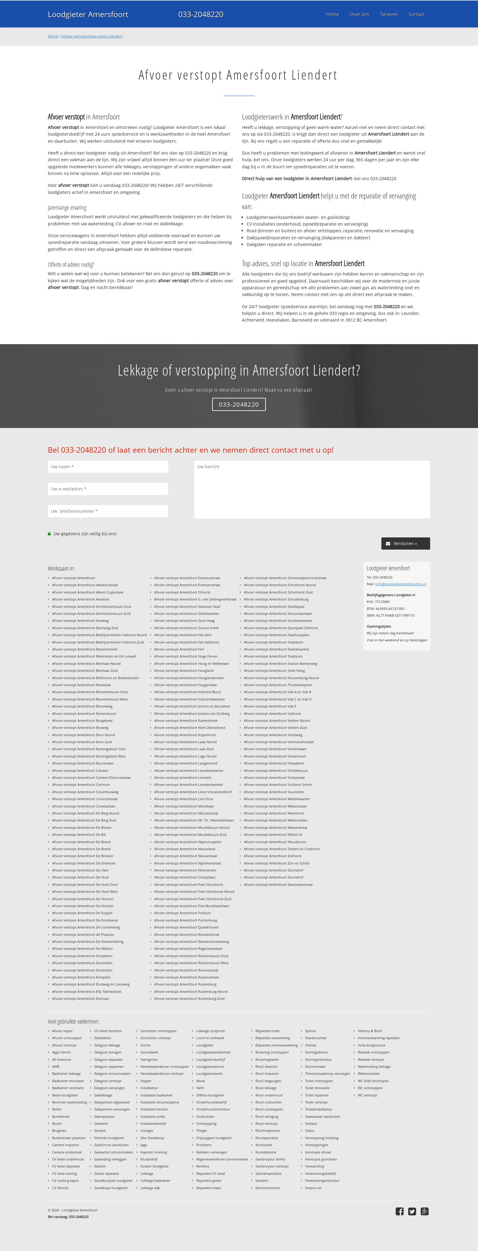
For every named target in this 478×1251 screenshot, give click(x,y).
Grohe (145, 1045)
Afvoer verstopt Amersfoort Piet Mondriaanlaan (191, 906)
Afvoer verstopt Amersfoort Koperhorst (185, 734)
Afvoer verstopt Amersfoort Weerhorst (274, 813)
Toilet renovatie (317, 1087)
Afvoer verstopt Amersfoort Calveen (80, 770)
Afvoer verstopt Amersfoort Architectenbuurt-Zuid (91, 613)
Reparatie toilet (267, 1030)
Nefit (200, 1087)
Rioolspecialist (266, 1137)
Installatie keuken (154, 1109)
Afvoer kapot (62, 1030)
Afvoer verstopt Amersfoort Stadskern (273, 642)
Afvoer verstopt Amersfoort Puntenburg (185, 920)
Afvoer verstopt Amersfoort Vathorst (272, 713)
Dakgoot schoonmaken (112, 1073)
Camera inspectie (65, 1144)
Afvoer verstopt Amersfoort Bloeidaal (81, 685)
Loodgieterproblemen (213, 1052)
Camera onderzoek (67, 1152)
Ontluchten (205, 1116)
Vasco (309, 1130)
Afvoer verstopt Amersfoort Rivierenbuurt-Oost (191, 955)
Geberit (100, 1166)
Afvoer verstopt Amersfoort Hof (179, 649)
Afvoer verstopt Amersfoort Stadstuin (273, 656)
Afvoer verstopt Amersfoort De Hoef (80, 877)
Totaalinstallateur (318, 1109)
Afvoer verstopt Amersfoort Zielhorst (272, 856)
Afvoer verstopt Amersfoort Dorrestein (82, 963)
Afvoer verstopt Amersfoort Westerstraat (275, 827)
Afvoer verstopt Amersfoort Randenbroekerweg (191, 941)
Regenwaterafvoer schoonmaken (222, 1159)
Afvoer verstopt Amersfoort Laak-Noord (185, 742)
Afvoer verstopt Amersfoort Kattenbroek (186, 720)
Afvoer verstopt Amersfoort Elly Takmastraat (86, 991)
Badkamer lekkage (66, 1073)
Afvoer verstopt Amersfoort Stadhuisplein (276, 635)
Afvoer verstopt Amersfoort (73, 578)
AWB (55, 1066)
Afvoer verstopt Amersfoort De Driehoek (84, 863)
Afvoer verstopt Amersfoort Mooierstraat (186, 813)
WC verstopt (367, 1095)
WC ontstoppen (370, 1087)
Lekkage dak (150, 1187)
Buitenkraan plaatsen (69, 1137)
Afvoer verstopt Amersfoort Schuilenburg (276, 599)
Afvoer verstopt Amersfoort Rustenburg (185, 984)
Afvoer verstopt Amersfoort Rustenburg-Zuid (189, 998)
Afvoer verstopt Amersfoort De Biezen (82, 827)
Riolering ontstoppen (272, 1052)
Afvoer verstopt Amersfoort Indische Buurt (187, 692)
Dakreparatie (104, 1116)
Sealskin (261, 1180)
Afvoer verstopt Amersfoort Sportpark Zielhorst (281, 628)
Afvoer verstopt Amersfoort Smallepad (274, 606)
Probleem (204, 1144)
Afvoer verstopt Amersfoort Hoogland (184, 670)
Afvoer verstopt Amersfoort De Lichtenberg (86, 927)
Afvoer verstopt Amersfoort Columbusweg (85, 791)
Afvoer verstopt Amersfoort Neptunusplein (188, 841)
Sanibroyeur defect (270, 1159)
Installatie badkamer (157, 1095)
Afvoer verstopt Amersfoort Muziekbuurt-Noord (192, 827)
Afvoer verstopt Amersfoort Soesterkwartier (278, 620)
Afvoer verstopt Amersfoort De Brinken (82, 856)
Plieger (201, 1130)
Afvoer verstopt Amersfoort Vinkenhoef (275, 756)
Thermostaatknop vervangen (328, 1073)
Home (53, 36)
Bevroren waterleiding (69, 1102)
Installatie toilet (153, 1116)
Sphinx (310, 1030)
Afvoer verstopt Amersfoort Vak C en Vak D (278, 699)
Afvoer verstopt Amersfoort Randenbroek (186, 934)
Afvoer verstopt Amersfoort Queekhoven (186, 927)
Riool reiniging (266, 1116)
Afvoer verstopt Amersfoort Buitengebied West (89, 756)
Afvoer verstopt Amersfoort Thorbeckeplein (278, 685)
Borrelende (61, 1116)
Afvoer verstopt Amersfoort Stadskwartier (276, 649)
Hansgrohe (149, 1059)
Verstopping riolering (321, 1137)
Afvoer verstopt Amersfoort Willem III (273, 834)
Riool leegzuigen (268, 1080)
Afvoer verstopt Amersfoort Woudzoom (275, 841)
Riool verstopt (266, 1123)
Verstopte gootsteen (321, 1159)
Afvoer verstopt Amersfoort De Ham (80, 870)
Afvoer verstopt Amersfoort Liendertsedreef (188, 784)
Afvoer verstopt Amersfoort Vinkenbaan (275, 749)
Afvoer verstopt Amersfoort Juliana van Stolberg (192, 713)
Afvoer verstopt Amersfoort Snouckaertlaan (278, 613)
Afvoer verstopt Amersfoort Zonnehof (273, 870)
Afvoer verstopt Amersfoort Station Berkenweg (280, 663)
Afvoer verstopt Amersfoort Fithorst (182, 592)
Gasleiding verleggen (110, 1159)
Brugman (59, 1130)
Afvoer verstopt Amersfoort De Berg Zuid (84, 820)
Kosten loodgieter (155, 1166)
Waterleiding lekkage (374, 1066)
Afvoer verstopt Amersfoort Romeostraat (186, 970)
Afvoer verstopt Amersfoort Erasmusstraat (187, 578)
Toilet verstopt (316, 1102)
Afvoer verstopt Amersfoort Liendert (92, 36)
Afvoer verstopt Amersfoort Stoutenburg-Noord (281, 677)
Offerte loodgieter (210, 1095)
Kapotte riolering (154, 1152)
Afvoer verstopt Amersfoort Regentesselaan (188, 948)
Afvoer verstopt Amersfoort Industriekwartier (189, 699)
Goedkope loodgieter (111, 1187)
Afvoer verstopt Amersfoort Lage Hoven (185, 756)
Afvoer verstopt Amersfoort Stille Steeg (274, 670)
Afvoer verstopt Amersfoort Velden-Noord (277, 720)
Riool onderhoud (269, 1095)
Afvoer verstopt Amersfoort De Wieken (82, 948)
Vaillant (311, 1123)
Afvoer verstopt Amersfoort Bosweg (80, 727)
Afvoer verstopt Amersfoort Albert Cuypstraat (87, 592)
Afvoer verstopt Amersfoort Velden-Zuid (275, 727)
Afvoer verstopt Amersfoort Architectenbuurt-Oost (91, 606)
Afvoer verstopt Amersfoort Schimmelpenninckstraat (285, 578)
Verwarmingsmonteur (322, 1180)
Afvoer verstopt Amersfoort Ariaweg (80, 620)
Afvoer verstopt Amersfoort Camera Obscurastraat (91, 777)
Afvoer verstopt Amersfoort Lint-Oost (183, 799)
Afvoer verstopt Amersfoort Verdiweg (273, 734)
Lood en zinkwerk (210, 1037)
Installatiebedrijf (153, 1123)
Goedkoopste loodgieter (113, 1180)
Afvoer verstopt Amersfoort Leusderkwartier (188, 770)
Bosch (57, 1123)
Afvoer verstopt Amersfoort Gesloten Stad (187, 606)
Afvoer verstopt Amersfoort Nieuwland (184, 848)
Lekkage (147, 1173)
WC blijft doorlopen (373, 1080)
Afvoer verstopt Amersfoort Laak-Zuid (184, 749)
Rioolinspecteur (267, 1130)
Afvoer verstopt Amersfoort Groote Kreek (186, 628)
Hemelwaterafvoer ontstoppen (165, 1066)
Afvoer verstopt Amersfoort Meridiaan (184, 806)
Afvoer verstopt (64, 1045)
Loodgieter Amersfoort (88, 14)
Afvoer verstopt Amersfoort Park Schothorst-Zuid (192, 898)
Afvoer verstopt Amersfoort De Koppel (82, 913)
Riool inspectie (267, 1073)
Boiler (56, 1109)
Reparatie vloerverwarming (276, 1045)
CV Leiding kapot (65, 1180)
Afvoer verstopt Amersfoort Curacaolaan (84, 806)
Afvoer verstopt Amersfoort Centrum (81, 784)
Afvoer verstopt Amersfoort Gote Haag (184, 620)
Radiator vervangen (211, 1152)
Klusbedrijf (149, 1159)
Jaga (144, 1144)
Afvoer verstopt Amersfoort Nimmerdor (185, 870)
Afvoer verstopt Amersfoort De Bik (79, 834)
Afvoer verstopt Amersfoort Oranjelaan (185, 877)
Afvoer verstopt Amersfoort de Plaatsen (83, 934)
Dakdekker (102, 1037)
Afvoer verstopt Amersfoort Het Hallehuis (186, 642)
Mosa (200, 1080)
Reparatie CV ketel (210, 1173)
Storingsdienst (316, 1052)
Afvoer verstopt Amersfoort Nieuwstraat (185, 856)
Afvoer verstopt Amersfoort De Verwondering (87, 941)
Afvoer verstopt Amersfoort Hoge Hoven (186, 656)
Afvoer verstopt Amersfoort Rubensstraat (186, 977)
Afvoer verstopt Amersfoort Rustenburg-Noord (191, 991)
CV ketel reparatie (66, 1166)
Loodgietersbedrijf (210, 1059)
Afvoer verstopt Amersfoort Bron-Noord (83, 734)
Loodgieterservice (210, 1066)
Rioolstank (263, 1144)
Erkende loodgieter (109, 1137)
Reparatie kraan (208, 1187)
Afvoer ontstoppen (67, 1037)
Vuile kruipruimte (371, 1045)
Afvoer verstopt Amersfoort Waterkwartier (277, 799)
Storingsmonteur (318, 1059)
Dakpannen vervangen (112, 1109)
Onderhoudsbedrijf (211, 1102)
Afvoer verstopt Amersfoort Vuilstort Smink (278, 784)
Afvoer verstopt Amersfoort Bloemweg (82, 706)
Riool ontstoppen (269, 1109)
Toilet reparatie (317, 1095)
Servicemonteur (267, 1187)
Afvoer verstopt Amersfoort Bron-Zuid (82, 742)
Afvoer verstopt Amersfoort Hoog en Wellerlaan (191, 663)
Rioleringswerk (267, 1059)
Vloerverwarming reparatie (379, 1037)
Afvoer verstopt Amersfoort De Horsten (83, 906)
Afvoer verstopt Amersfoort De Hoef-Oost (85, 884)
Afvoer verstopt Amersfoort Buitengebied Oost (89, 749)
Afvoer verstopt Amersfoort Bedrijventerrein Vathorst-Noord (99, 635)
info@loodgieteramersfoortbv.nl (400, 584)
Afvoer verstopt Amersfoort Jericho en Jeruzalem (192, 706)
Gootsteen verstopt (156, 1037)
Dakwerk (101, 1123)
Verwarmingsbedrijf (320, 1173)
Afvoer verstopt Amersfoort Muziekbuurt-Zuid (190, 834)
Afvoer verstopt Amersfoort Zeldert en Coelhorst (282, 848)
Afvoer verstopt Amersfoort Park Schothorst (188, 884)
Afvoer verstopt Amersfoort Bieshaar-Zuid (85, 670)
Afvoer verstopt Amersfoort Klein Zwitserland (189, 727)
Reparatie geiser (208, 1180)
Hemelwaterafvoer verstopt (162, 1073)
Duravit (100, 1130)
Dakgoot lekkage (107, 1045)
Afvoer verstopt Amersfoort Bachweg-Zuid (85, 628)
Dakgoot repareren (109, 1066)
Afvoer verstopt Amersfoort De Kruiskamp (85, 920)
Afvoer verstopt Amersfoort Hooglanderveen (189, 677)
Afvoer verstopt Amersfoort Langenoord (185, 763)
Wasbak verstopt (371, 1059)
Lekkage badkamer (155, 1180)
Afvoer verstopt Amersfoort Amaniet (80, 599)
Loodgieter (204, 1045)
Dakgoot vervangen (109, 1087)
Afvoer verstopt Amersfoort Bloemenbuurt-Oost (90, 692)
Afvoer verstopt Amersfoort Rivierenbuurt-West (191, 963)
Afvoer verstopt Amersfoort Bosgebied (82, 720)
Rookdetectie (265, 1152)
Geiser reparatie (106, 1173)
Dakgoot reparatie (108, 1059)
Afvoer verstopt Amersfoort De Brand (81, 841)
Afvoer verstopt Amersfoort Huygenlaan (185, 685)
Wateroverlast (369, 1073)
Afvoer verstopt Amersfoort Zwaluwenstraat (278, 884)
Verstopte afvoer (318, 1152)
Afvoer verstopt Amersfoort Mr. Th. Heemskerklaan (194, 820)
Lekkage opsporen (210, 1030)
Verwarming (314, 1166)
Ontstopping (206, 1123)
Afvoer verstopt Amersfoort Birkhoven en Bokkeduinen (95, 677)
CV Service (60, 1187)
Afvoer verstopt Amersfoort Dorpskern (82, 955)
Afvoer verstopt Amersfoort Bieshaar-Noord (86, 663)
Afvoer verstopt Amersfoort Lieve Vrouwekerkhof (193, 791)
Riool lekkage (265, 1087)
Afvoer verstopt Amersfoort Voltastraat (274, 777)
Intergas (147, 1130)
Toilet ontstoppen (319, 1080)
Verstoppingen (316, 1144)
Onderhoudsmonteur (213, 1109)
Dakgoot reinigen (107, 1052)
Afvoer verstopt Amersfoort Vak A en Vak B (277, 692)
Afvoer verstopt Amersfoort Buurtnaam (83, 763)
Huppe (146, 1080)
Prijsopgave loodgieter (214, 1137)
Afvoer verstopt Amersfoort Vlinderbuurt (276, 770)
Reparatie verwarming (272, 1037)
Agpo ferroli (61, 1052)
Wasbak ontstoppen (374, 1052)
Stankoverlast (315, 1037)
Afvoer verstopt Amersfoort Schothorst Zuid (278, 592)
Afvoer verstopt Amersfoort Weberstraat (275, 806)
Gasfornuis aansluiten (111, 1144)
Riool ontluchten (268, 1102)
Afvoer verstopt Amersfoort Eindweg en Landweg (91, 984)
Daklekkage (103, 1095)
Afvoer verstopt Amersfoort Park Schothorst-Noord (194, 891)
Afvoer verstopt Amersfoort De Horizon (83, 898)
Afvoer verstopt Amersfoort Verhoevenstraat (279, 742)
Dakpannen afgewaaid (112, 1102)
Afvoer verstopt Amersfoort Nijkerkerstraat (187, 863)
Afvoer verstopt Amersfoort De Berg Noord (85, 813)
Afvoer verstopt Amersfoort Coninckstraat (85, 799)
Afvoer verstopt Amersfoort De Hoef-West (85, 891)
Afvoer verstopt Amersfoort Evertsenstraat (187, 585)
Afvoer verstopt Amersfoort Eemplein (81, 977)
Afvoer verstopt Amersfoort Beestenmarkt (85, 649)
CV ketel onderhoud (68, 1159)
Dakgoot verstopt (108, 1080)
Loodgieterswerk (209, 1073)
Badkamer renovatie (68, 1080)
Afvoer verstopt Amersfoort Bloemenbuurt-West (90, 699)
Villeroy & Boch (370, 1030)
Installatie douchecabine (160, 1102)
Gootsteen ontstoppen (159, 1030)
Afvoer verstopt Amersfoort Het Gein (183, 635)
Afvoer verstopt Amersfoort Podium (182, 913)
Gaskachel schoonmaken (113, 1152)
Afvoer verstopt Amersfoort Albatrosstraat (85, 585)
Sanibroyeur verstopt (272, 1166)
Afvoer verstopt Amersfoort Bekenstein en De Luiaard (94, 656)
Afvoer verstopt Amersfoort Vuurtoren (274, 791)
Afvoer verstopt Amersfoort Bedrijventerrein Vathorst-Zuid (98, 642)
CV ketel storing (64, 1173)
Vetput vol (313, 1187)
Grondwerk (149, 1052)
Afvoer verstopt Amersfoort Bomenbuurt (84, 713)
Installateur (149, 1087)
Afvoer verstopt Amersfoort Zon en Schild (276, 863)
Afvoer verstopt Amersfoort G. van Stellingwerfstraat (195, 599)
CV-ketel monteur (108, 1030)
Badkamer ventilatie (68, 1087)
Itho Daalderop (152, 1137)
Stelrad (310, 1045)
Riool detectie (266, 1066)
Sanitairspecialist (268, 1173)
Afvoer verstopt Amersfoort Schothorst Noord (280, 585)
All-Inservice (61, 1059)
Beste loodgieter (65, 1095)
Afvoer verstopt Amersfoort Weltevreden (276, 820)
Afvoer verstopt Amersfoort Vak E (270, 706)
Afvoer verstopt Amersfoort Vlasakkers (274, 763)
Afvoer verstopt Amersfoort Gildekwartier (186, 613)
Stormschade (315, 1066)
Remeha (202, 1166)
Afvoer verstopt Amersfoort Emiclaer (80, 998)
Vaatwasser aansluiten (322, 1116)
